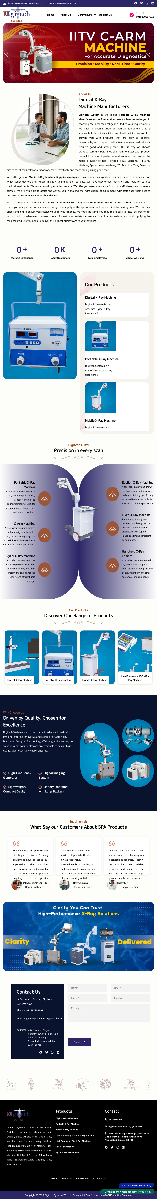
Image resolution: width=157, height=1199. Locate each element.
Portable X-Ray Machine (68, 1124)
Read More (91, 298)
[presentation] (91, 1031)
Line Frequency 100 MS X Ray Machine (75, 1135)
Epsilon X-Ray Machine (67, 1152)
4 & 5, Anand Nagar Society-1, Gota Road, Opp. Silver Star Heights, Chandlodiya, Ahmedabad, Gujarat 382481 (127, 1136)
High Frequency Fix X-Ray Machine (73, 1141)
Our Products (85, 14)
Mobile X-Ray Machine (67, 1130)
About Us (66, 14)
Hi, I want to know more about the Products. (127, 1192)
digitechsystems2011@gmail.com (23, 3)
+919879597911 (145, 16)
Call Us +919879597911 (136, 1185)
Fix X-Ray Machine (65, 1147)
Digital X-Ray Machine (67, 1118)
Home (50, 14)
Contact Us (105, 14)
